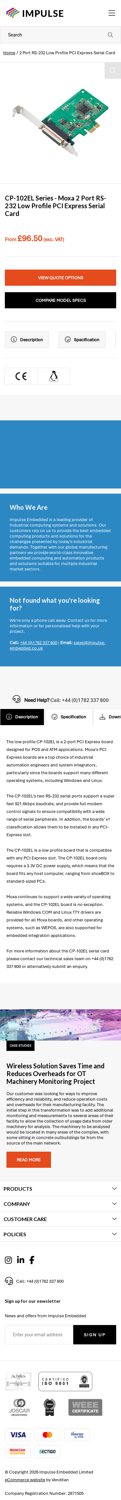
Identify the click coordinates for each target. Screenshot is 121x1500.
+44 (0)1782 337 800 (38, 642)
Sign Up (95, 1335)
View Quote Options (60, 278)
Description (27, 340)
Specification (82, 340)
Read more (29, 1160)
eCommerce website (25, 1480)
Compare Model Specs (60, 300)
